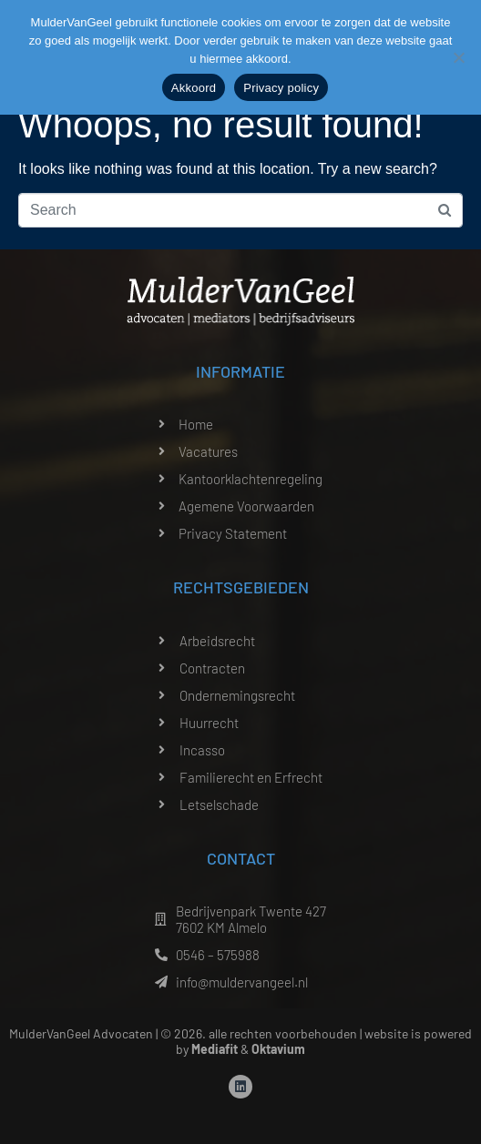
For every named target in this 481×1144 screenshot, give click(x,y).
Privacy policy (281, 88)
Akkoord (193, 88)
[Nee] (458, 57)
